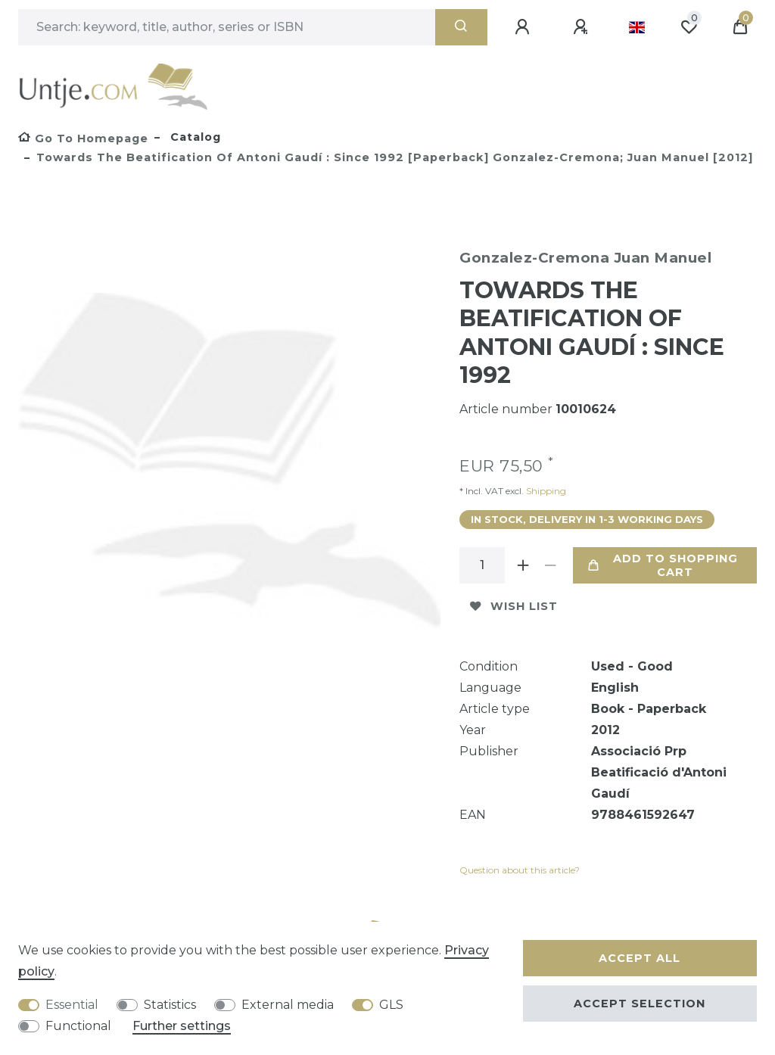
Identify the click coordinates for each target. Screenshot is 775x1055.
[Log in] (524, 27)
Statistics (170, 1004)
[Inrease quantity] (523, 565)
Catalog (194, 137)
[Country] (637, 27)
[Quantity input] (482, 565)
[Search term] (226, 27)
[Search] (461, 27)
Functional (78, 1026)
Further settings (181, 1026)
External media (287, 1004)
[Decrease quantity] (550, 565)
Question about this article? (519, 870)
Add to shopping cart (662, 565)
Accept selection (639, 1003)
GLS (391, 1004)
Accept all (639, 958)
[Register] (583, 27)
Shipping (545, 490)
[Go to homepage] (83, 138)
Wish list (514, 606)
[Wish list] (688, 27)
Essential (71, 1004)
